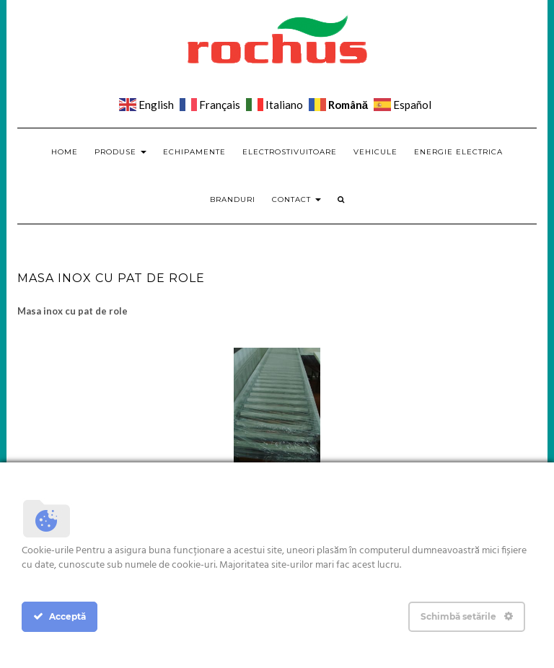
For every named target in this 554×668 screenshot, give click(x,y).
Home (64, 152)
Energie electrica (458, 152)
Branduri (232, 199)
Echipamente (194, 152)
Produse (120, 152)
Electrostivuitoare (289, 152)
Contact (296, 199)
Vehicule (375, 152)
